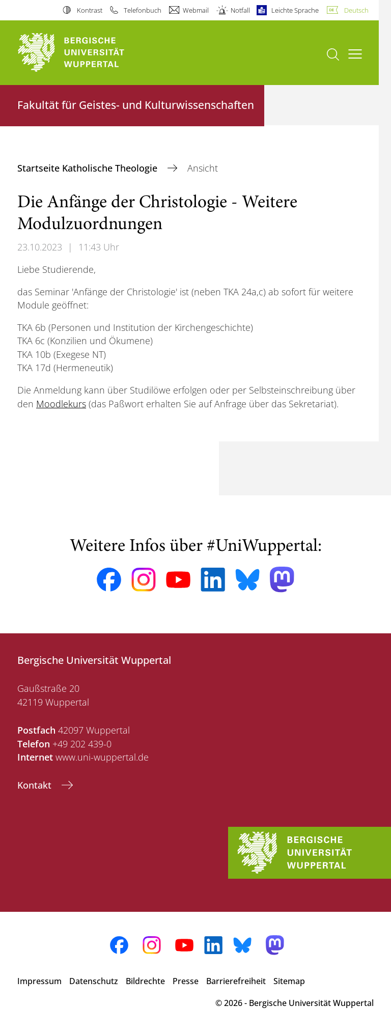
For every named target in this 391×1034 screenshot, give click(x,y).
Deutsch (356, 10)
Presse (186, 981)
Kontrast (89, 10)
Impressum (39, 981)
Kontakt (35, 785)
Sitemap (289, 981)
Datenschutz (93, 981)
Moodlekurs (61, 404)
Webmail (196, 10)
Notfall (240, 10)
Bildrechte (145, 981)
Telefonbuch (142, 10)
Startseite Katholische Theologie (88, 168)
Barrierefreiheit (236, 981)
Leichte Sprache (295, 10)
